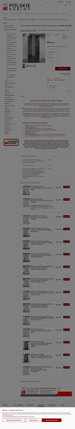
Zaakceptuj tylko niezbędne (13, 420)
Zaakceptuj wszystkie (52, 420)
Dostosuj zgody (33, 420)
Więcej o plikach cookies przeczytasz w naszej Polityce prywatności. (18, 416)
